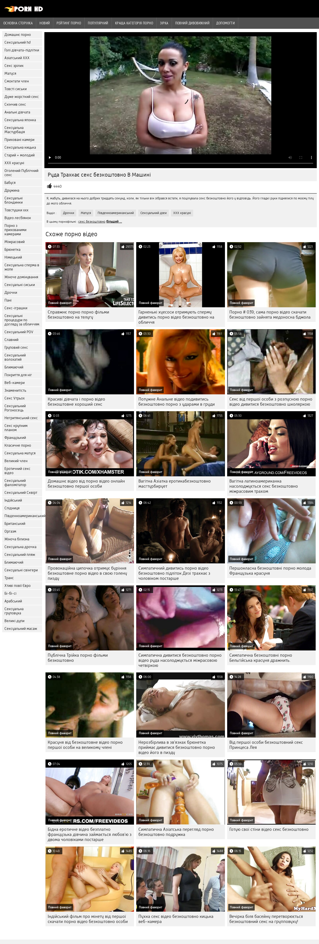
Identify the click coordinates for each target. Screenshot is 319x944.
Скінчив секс (15, 104)
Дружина (11, 190)
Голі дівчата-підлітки (21, 50)
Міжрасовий (14, 242)
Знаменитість (15, 390)
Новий (44, 23)
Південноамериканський (23, 516)
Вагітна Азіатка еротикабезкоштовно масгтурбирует (174, 484)
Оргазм (10, 531)
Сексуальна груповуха (14, 611)
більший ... (114, 222)
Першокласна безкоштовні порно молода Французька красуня (270, 571)
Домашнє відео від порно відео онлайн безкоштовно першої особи (86, 484)
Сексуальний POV (18, 332)
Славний (11, 340)
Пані (8, 300)
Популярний (98, 23)
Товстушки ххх (16, 210)
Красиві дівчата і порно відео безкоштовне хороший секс (76, 402)
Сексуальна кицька (20, 147)
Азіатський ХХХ (17, 58)
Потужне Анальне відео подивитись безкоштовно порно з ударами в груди (176, 402)
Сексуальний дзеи (153, 213)
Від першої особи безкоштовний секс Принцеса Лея (266, 745)
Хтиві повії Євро (17, 586)
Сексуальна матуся (19, 453)
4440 (57, 186)
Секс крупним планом (16, 428)
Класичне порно (17, 445)
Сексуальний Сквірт (20, 492)
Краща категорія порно (134, 23)
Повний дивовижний (192, 23)
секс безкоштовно (91, 222)
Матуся (10, 73)
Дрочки (10, 292)
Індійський (13, 500)
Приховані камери (19, 140)
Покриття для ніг (18, 375)
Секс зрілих (14, 66)
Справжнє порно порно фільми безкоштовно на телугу (78, 314)
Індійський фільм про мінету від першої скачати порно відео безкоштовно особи (88, 919)
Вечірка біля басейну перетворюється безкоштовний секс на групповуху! (266, 919)
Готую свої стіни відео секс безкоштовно (269, 829)
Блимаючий (13, 367)
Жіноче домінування (21, 277)
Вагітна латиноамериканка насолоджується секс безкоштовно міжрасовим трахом (263, 486)
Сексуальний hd (17, 42)
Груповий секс (16, 347)
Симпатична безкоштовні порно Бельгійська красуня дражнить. (260, 658)
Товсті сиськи (15, 89)
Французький (15, 438)
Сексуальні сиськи (19, 285)
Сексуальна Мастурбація (14, 130)
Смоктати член (16, 81)
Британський (14, 524)
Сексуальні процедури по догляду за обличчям (21, 320)
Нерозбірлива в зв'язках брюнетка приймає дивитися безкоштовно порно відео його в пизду (176, 747)
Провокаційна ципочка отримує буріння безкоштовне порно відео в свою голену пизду (87, 573)
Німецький (13, 257)
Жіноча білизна (16, 539)
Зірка (164, 23)
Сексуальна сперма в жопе (21, 267)
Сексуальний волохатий (15, 357)
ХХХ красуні (14, 163)
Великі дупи (14, 621)
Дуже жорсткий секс (21, 97)
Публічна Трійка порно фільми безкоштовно (78, 658)
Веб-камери (14, 383)
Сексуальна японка (20, 120)
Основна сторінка (18, 23)
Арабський (13, 601)
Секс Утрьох (14, 398)
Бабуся (10, 183)
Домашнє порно (17, 35)
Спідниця (12, 508)
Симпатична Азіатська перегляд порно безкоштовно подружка (176, 832)
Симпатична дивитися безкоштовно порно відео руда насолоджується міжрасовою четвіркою (180, 660)
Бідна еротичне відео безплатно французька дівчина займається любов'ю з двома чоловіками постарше (90, 834)
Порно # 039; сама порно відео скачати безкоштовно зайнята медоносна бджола (270, 314)
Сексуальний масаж (20, 629)
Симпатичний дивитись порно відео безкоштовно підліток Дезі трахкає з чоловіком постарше (174, 573)
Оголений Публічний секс (21, 173)
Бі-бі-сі (10, 593)
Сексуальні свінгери (21, 570)
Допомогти (225, 23)
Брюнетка (12, 249)
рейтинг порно (69, 23)
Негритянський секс (21, 418)
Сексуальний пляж (19, 555)
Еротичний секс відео (17, 471)
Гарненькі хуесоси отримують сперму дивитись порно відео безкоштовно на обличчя (176, 317)
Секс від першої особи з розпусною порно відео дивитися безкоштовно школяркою (270, 402)
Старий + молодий (19, 155)
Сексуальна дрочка (20, 547)
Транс (9, 578)
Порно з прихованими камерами (15, 230)
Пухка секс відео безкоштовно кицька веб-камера (175, 919)
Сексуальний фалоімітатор (15, 483)
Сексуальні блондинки (13, 200)
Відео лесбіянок (17, 218)
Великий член (16, 461)
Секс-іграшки (15, 308)
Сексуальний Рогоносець (15, 408)
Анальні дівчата (17, 112)
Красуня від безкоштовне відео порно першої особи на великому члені (85, 745)
